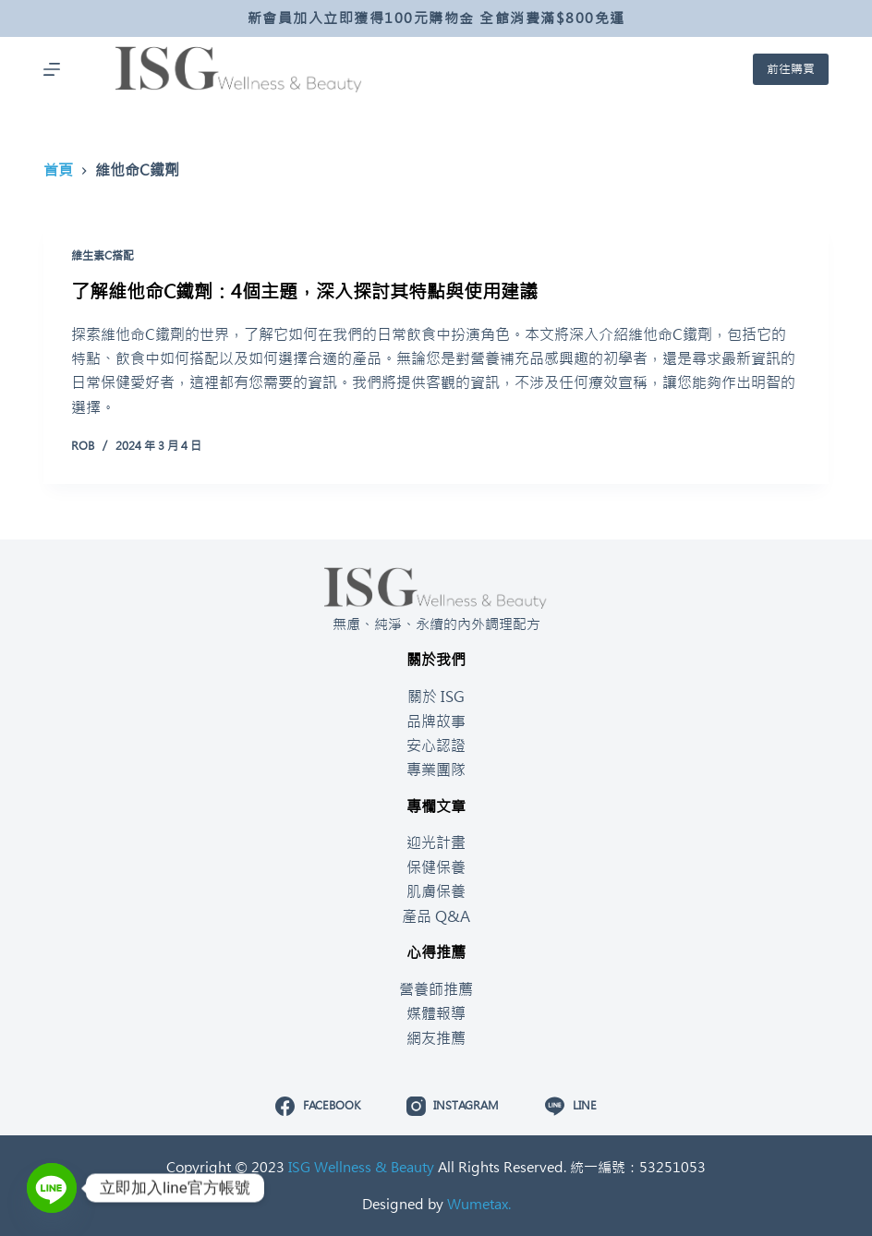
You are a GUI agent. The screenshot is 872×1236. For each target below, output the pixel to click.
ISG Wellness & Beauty (361, 1167)
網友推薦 (436, 1038)
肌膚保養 (436, 891)
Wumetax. (479, 1204)
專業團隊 (436, 769)
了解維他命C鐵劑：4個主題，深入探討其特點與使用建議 (304, 291)
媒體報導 (436, 1013)
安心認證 (436, 745)
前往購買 (791, 69)
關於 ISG (436, 696)
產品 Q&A (436, 916)
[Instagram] (452, 1106)
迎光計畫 (436, 842)
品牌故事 (436, 721)
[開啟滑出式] (51, 69)
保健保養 (436, 867)
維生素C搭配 (102, 255)
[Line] (570, 1106)
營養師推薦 (436, 989)
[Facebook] (317, 1106)
